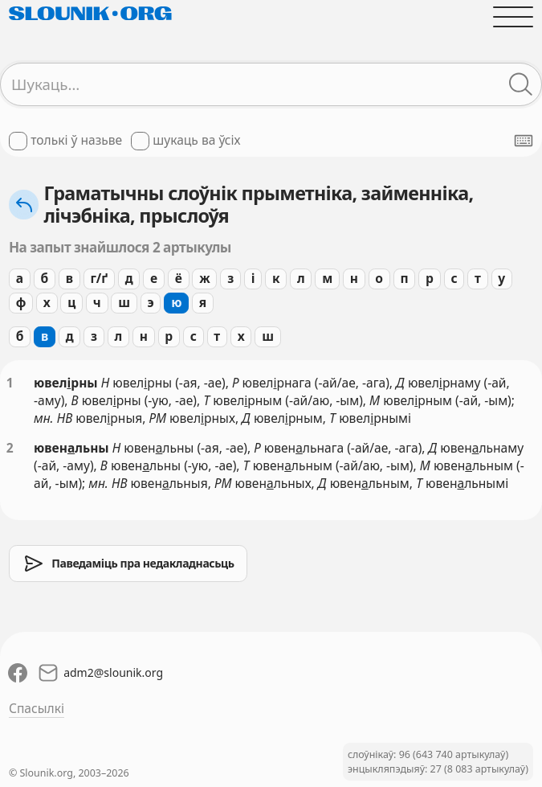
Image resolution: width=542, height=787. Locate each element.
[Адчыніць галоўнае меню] (513, 17)
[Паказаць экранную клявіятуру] (523, 140)
